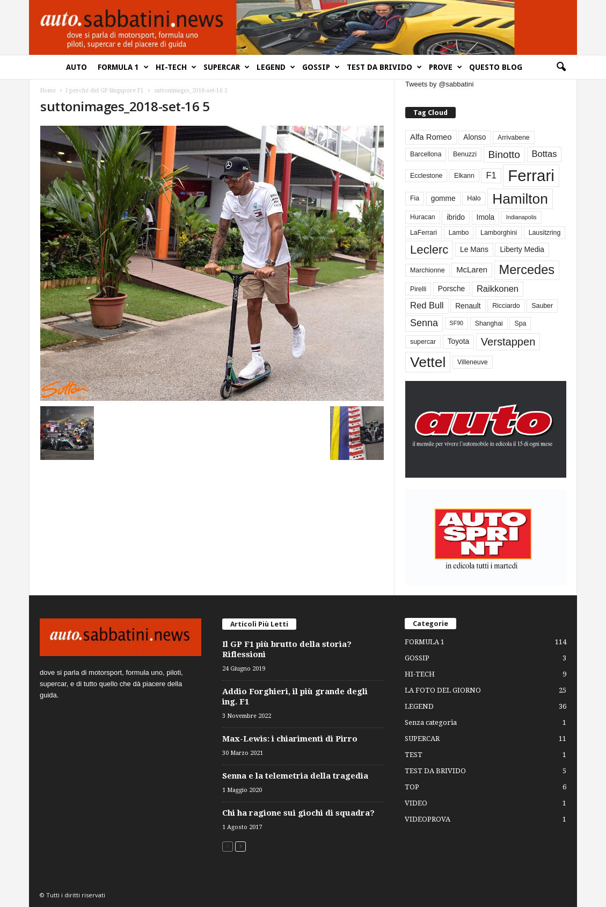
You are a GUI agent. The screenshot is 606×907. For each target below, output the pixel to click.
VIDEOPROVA (427, 819)
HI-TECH (176, 67)
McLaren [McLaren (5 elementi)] (471, 269)
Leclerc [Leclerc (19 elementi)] (429, 249)
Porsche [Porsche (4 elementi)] (451, 289)
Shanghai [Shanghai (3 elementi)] (489, 323)
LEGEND (276, 67)
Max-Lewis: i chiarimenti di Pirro (289, 739)
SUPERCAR (226, 67)
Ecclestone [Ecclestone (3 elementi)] (426, 175)
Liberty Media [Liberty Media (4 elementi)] (522, 250)
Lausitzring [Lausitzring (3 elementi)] (545, 232)
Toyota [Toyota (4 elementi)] (459, 341)
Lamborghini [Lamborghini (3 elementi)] (498, 232)
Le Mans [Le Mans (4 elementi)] (474, 250)
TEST (413, 755)
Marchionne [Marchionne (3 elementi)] (427, 270)
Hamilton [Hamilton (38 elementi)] (520, 199)
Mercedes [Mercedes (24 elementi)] (526, 270)
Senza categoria (431, 722)
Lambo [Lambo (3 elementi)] (459, 232)
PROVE (445, 67)
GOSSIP (321, 67)
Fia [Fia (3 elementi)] (414, 198)
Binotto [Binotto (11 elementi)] (504, 154)
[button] (561, 67)
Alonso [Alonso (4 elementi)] (474, 137)
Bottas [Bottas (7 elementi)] (544, 154)
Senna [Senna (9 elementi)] (424, 323)
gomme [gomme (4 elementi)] (443, 199)
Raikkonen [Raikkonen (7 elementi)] (498, 289)
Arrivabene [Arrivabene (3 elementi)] (514, 137)
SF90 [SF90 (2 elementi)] (456, 323)
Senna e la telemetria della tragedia (295, 776)
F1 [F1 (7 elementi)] (491, 175)
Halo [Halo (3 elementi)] (473, 198)
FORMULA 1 (123, 67)
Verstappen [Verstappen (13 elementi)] (508, 342)
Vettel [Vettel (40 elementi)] (428, 362)
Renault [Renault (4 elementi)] (467, 306)
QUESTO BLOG (495, 67)
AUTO (76, 67)
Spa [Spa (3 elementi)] (520, 323)
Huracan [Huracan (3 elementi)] (422, 217)
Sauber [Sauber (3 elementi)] (542, 305)
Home (48, 90)
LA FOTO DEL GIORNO (443, 690)
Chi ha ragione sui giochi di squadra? (298, 813)
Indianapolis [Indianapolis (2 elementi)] (521, 217)
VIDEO (416, 803)
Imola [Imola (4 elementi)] (486, 217)
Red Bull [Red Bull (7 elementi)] (427, 305)
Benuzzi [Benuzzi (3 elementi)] (465, 154)
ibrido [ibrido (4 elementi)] (456, 217)
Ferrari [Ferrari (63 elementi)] (531, 175)
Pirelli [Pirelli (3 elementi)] (418, 289)
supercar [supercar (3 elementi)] (423, 341)
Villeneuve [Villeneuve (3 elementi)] (472, 362)
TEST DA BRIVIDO (384, 67)
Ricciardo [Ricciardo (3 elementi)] (506, 305)
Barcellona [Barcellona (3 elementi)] (425, 154)
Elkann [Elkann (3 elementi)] (464, 175)
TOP (412, 787)
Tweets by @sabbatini (439, 84)
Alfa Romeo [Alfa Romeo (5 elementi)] (431, 137)
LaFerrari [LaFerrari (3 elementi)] (423, 232)
